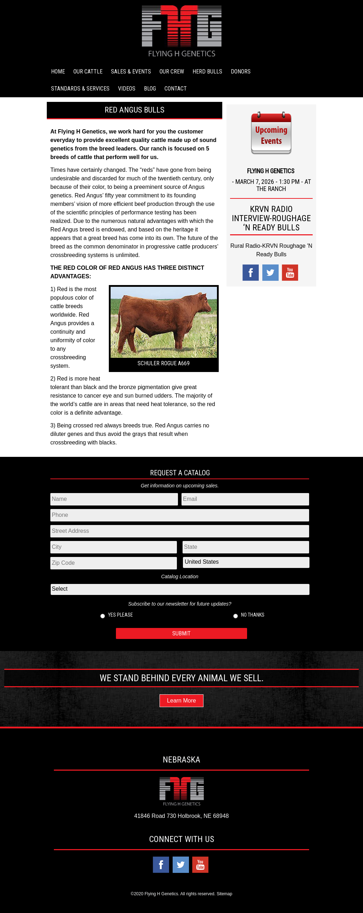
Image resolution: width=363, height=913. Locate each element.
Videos (126, 88)
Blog (150, 88)
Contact (175, 88)
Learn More (181, 701)
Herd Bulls (207, 71)
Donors (241, 71)
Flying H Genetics (82, 132)
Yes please (120, 615)
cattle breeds (66, 306)
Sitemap (224, 893)
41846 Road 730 (155, 816)
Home (58, 71)
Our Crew (172, 71)
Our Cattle (87, 71)
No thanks (252, 615)
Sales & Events (131, 71)
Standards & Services (80, 88)
